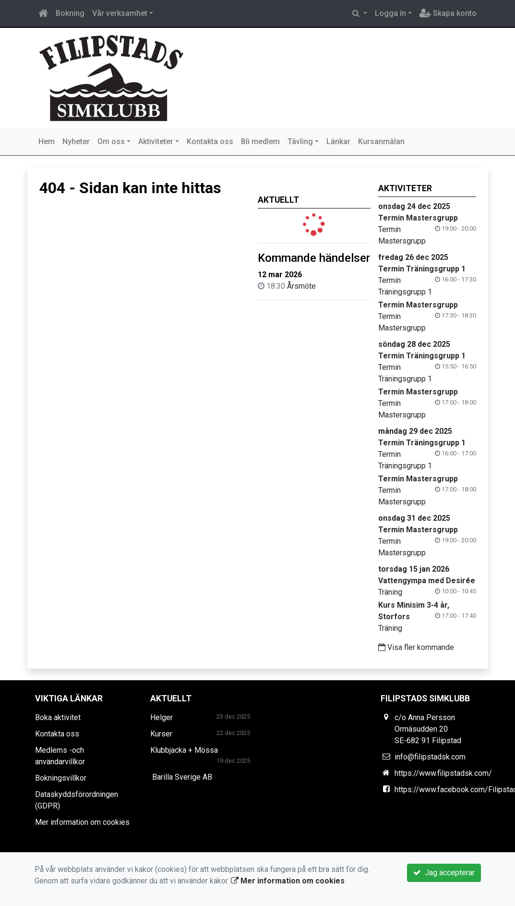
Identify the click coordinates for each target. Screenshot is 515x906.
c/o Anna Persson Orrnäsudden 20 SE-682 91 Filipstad (428, 729)
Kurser (161, 733)
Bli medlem (260, 141)
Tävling (300, 141)
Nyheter (76, 141)
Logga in (390, 13)
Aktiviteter (155, 141)
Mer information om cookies (82, 822)
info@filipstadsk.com (430, 756)
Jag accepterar (444, 872)
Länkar (338, 141)
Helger (161, 717)
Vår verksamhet (119, 13)
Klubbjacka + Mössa (184, 750)
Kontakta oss (210, 141)
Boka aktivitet (58, 717)
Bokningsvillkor (60, 778)
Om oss (111, 141)
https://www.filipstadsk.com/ (443, 773)
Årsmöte (301, 286)
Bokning (70, 13)
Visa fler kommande (416, 647)
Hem (46, 141)
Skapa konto (448, 13)
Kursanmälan (381, 141)
